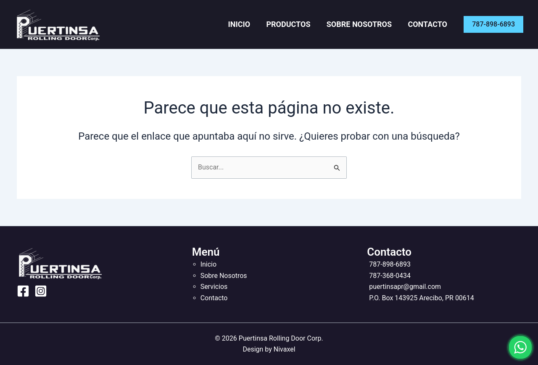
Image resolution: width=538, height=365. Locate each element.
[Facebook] (23, 291)
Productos (297, 24)
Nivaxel (284, 349)
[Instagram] (40, 291)
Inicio (251, 24)
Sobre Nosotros (364, 24)
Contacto (429, 24)
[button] (493, 24)
